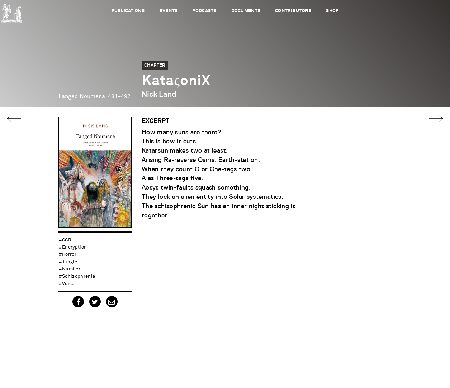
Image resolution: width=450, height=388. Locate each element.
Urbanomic (11, 11)
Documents (245, 11)
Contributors (293, 11)
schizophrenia (78, 276)
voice (68, 284)
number (71, 269)
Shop (332, 11)
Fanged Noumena (81, 96)
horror (69, 254)
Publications (128, 11)
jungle (69, 262)
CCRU (68, 240)
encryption (74, 247)
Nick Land (159, 95)
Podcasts (204, 11)
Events (169, 11)
